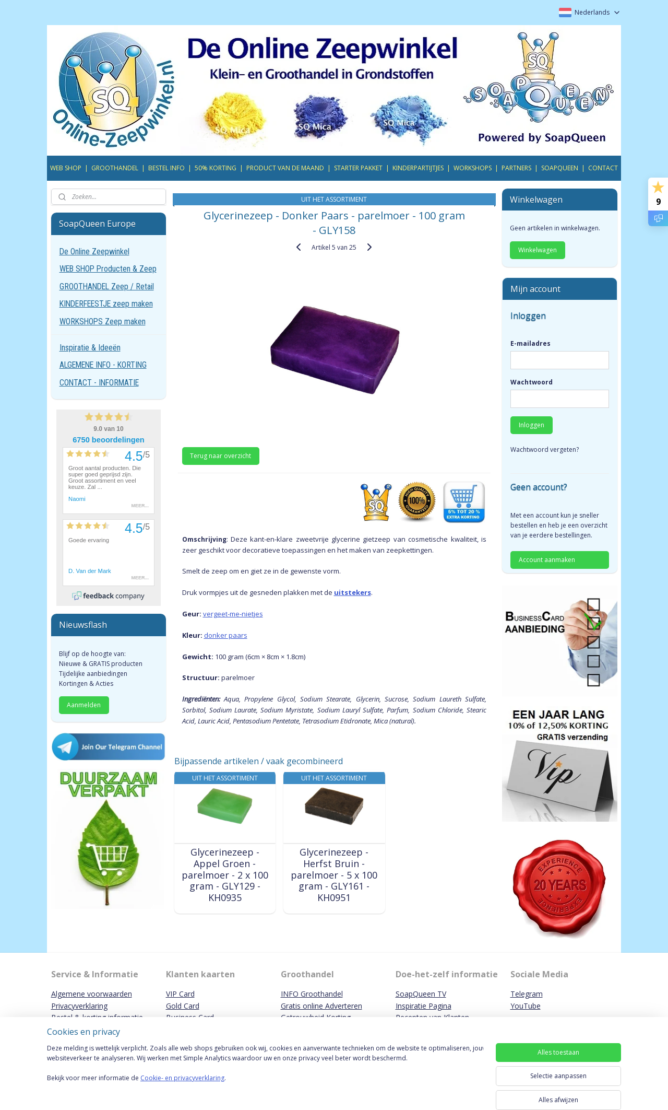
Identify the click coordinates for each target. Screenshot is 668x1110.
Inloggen (531, 424)
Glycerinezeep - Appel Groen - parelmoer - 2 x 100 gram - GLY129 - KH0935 (224, 875)
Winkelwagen (537, 250)
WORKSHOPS (473, 167)
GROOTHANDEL (114, 167)
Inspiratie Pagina (423, 1006)
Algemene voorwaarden (91, 994)
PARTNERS (516, 167)
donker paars (225, 635)
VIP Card (180, 994)
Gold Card (182, 1006)
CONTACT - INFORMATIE (99, 383)
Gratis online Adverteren (321, 1006)
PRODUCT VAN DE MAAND (285, 167)
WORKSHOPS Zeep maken (102, 321)
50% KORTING (215, 167)
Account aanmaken (547, 559)
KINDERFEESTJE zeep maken (106, 304)
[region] (265, 1074)
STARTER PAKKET (358, 167)
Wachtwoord (531, 382)
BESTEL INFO (166, 167)
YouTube (525, 1006)
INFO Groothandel (312, 994)
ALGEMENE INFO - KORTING (103, 365)
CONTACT (603, 167)
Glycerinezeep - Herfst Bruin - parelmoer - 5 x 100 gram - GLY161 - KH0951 (334, 875)
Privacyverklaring (79, 1006)
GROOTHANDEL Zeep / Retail (106, 286)
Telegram (526, 994)
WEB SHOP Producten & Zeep (108, 269)
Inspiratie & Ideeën (90, 348)
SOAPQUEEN (559, 167)
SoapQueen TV (421, 994)
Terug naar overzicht (220, 455)
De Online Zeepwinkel (94, 251)
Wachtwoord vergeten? (544, 449)
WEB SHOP (65, 167)
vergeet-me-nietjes (232, 613)
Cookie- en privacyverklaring (182, 1088)
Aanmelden (84, 704)
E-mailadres (530, 343)
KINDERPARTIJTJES (418, 167)
